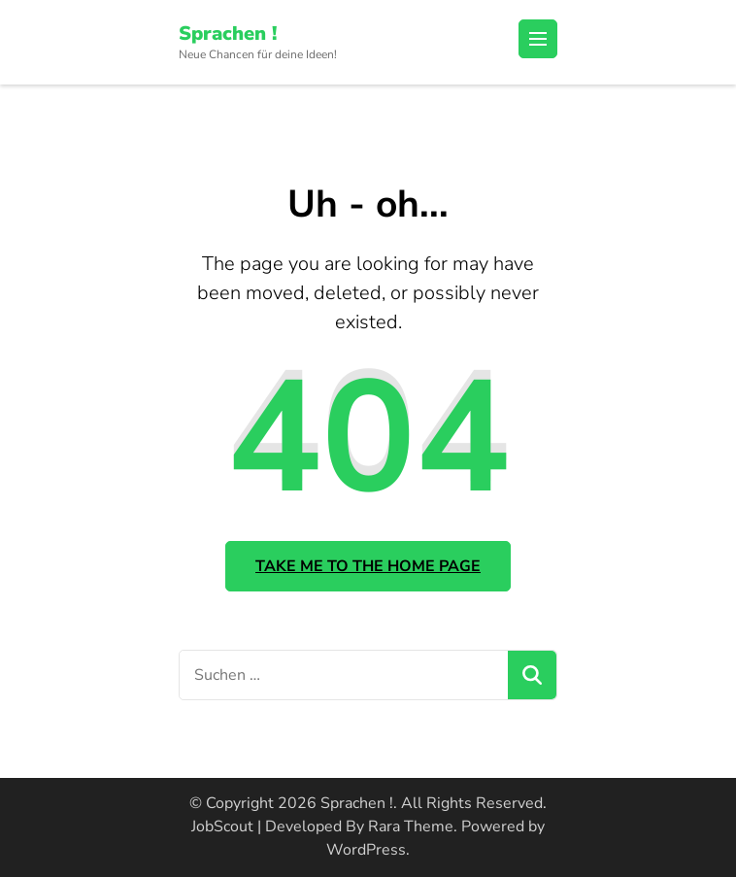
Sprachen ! (228, 33)
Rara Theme (410, 826)
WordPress (366, 849)
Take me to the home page (368, 566)
